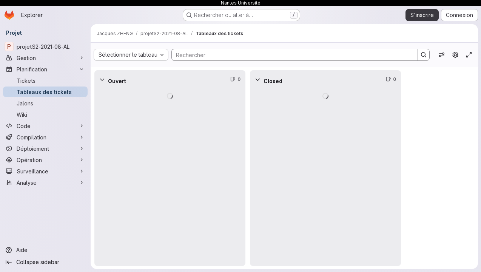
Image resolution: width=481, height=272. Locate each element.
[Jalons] (45, 103)
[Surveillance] (45, 171)
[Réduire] (101, 79)
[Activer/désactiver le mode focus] (469, 55)
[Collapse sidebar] (45, 262)
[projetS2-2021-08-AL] (45, 46)
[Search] (291, 54)
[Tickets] (45, 80)
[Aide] (45, 250)
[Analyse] (45, 182)
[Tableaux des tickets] (45, 92)
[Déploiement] (45, 148)
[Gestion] (45, 58)
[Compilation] (45, 137)
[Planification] (45, 69)
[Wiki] (45, 114)
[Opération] (45, 160)
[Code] (45, 126)
